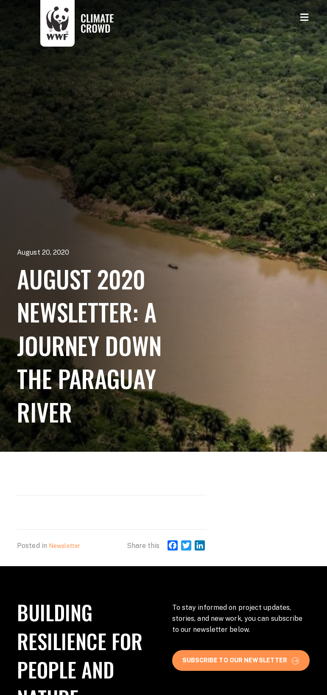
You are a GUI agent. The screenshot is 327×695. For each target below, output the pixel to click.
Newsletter (64, 545)
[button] (241, 660)
